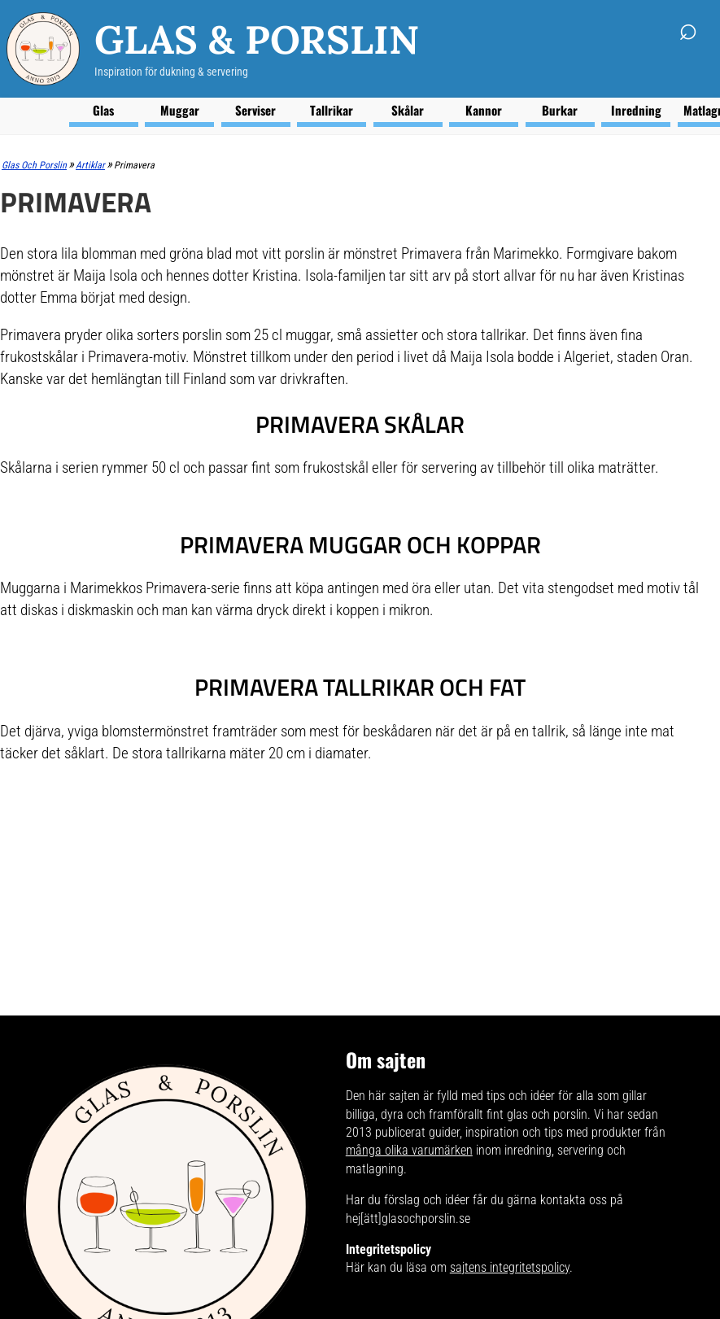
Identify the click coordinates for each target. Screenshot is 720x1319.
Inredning (636, 110)
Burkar (560, 110)
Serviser (255, 110)
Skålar (407, 110)
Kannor (483, 110)
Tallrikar (331, 110)
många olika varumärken (409, 1150)
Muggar (179, 110)
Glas (103, 110)
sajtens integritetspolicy (509, 1267)
